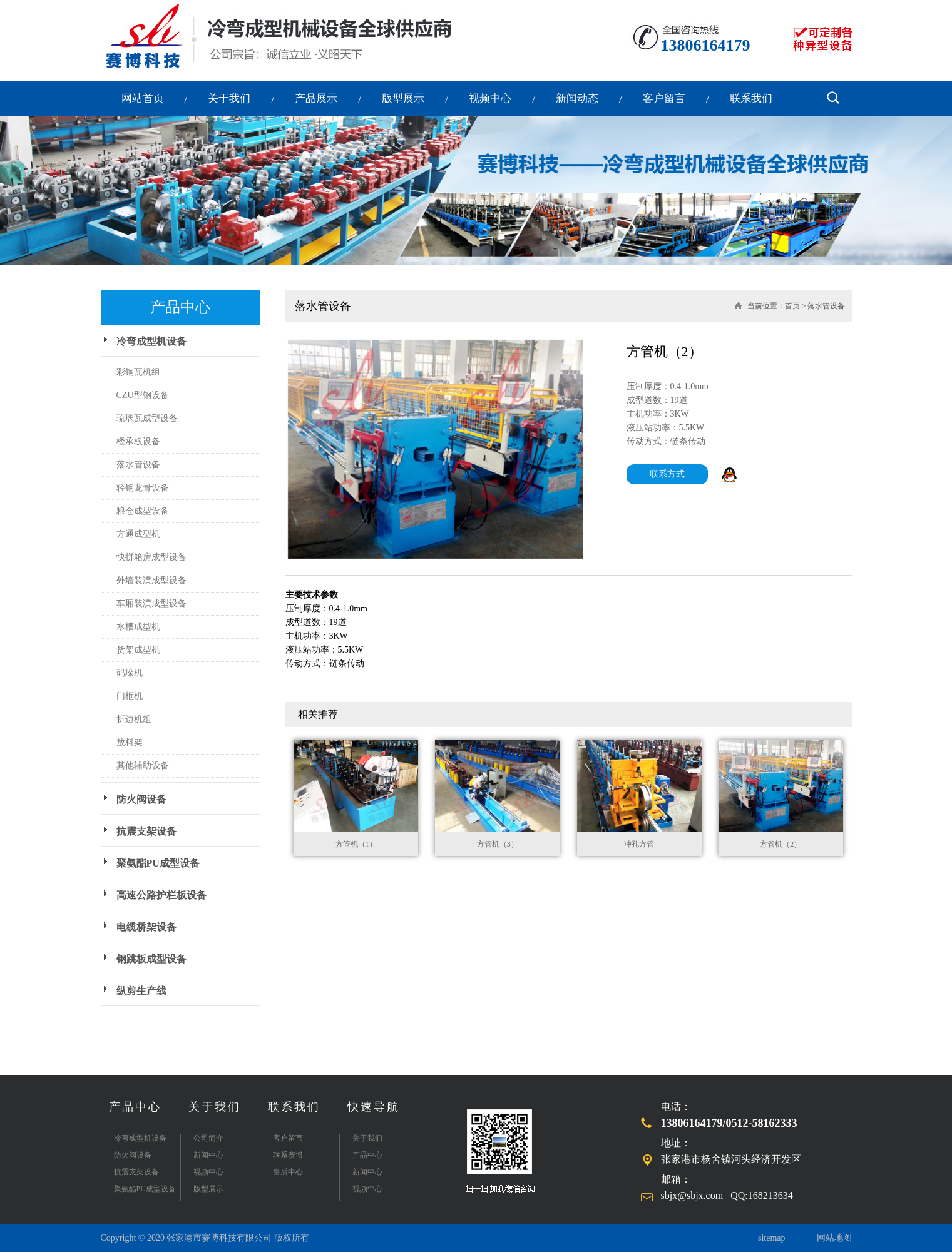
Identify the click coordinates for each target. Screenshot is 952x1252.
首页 (792, 306)
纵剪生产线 (141, 990)
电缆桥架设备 (146, 927)
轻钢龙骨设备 (142, 487)
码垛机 (129, 673)
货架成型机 (138, 649)
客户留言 (664, 98)
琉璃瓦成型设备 (147, 418)
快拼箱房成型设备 (151, 557)
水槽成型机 (138, 626)
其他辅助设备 (142, 765)
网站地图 (834, 1238)
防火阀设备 (141, 799)
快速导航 (373, 1107)
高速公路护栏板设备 (161, 895)
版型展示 (403, 98)
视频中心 (490, 98)
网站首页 (142, 98)
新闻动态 (577, 98)
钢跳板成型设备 (151, 959)
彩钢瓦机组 (138, 372)
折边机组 (133, 719)
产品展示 (316, 98)
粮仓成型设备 (142, 511)
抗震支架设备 (146, 831)
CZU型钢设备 (142, 395)
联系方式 (667, 474)
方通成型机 (138, 534)
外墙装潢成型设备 (151, 580)
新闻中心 (208, 1155)
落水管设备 (138, 464)
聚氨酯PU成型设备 (158, 863)
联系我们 (751, 98)
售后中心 (288, 1172)
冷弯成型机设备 (151, 341)
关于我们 (229, 98)
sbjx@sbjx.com (692, 1195)
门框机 (129, 696)
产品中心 (135, 1107)
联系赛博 (288, 1155)
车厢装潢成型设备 (151, 603)
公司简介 (208, 1138)
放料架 (129, 742)
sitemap (772, 1238)
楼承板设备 (138, 441)
